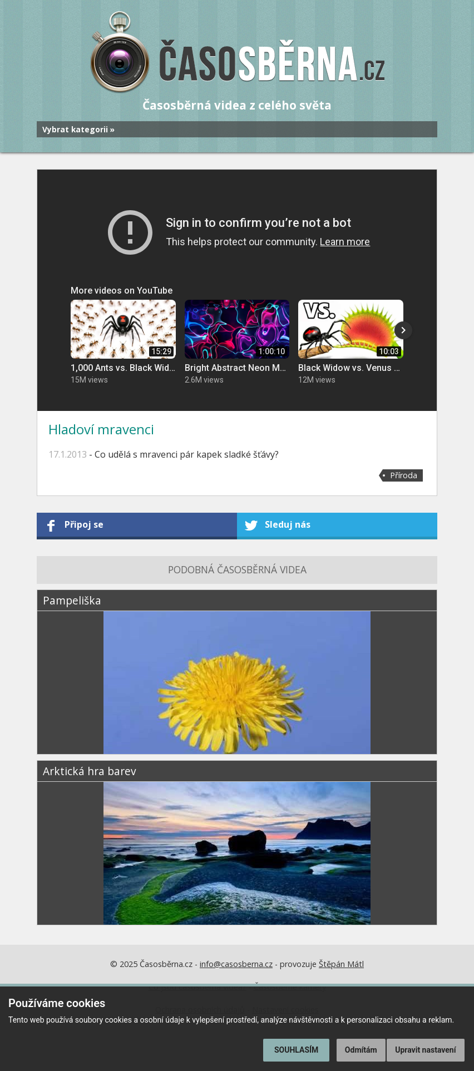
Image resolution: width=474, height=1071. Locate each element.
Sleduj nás (287, 524)
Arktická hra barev (89, 771)
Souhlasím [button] (296, 1049)
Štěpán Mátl (341, 964)
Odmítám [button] (361, 1049)
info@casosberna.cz (236, 964)
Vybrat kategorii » (78, 129)
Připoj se (84, 524)
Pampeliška (72, 600)
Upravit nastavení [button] (425, 1049)
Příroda (403, 475)
